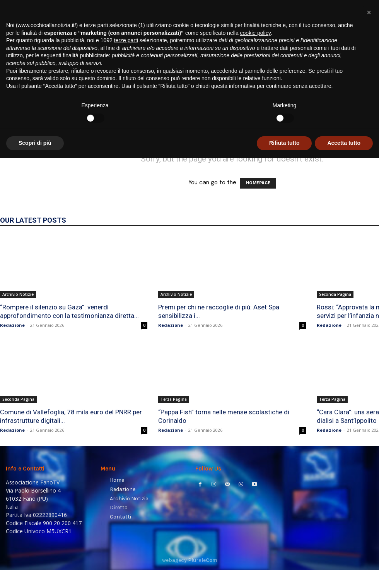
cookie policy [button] (255, 445)
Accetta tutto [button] (343, 555)
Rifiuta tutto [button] (284, 555)
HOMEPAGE (258, 183)
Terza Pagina (173, 399)
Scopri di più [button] (35, 555)
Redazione (12, 325)
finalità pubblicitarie (86, 468)
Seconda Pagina (335, 294)
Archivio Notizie (18, 294)
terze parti (126, 453)
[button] (364, 99)
